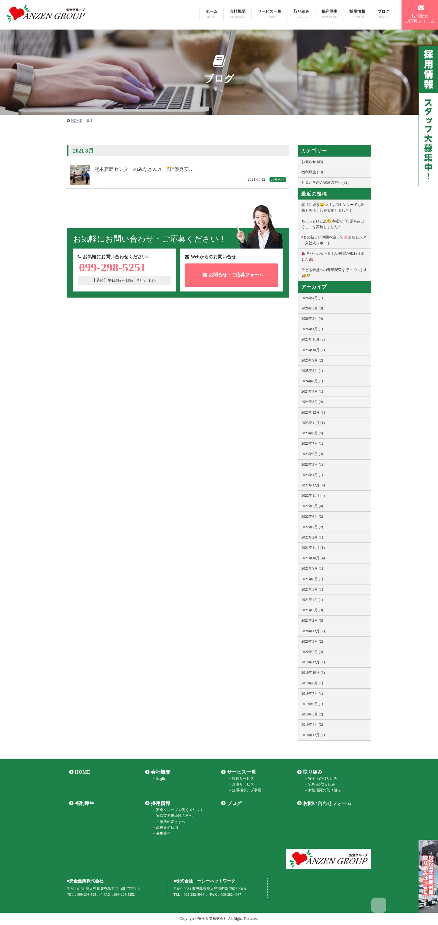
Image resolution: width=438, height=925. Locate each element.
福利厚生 (329, 14)
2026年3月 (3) (312, 308)
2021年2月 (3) (312, 620)
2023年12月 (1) (313, 412)
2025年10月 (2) (313, 350)
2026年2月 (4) (312, 318)
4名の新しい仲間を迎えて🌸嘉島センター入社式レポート (333, 240)
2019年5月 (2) (312, 714)
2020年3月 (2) (312, 641)
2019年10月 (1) (313, 672)
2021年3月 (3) (312, 610)
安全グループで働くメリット (176, 810)
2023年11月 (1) (313, 423)
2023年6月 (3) (312, 454)
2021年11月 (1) (313, 547)
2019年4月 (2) (312, 724)
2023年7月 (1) (312, 443)
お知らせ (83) (312, 162)
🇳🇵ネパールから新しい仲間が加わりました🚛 (332, 256)
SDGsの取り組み (318, 784)
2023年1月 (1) (312, 475)
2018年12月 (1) (313, 735)
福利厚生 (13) (312, 172)
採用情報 (357, 14)
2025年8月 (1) (312, 371)
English (158, 778)
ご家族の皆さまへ (167, 822)
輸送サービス (240, 778)
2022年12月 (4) (313, 485)
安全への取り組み (319, 778)
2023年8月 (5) (312, 433)
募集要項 (160, 833)
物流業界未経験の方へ (171, 816)
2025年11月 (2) (313, 339)
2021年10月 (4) (313, 558)
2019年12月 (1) (313, 662)
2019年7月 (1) (312, 693)
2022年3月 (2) (312, 527)
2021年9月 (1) (312, 568)
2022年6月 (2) (312, 516)
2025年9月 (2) (312, 360)
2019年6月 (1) (312, 704)
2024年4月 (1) (312, 391)
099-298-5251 (116, 269)
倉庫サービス (240, 784)
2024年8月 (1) (312, 381)
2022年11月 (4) (313, 495)
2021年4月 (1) (312, 600)
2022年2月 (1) (312, 537)
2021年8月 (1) (312, 579)
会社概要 (237, 14)
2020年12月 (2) (313, 631)
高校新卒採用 (164, 827)
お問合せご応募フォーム (420, 14)
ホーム (211, 14)
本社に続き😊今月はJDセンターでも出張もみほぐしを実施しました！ (333, 208)
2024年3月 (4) (312, 402)
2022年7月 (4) (312, 506)
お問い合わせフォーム (325, 803)
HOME (80, 772)
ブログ (383, 14)
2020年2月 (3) (312, 652)
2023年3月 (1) (312, 464)
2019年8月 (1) (312, 683)
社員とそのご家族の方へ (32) (325, 182)
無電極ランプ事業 (243, 790)
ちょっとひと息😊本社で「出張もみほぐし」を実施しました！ (332, 224)
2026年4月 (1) (312, 298)
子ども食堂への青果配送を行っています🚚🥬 (334, 273)
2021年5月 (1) (312, 589)
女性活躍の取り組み (321, 790)
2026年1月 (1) (312, 329)
